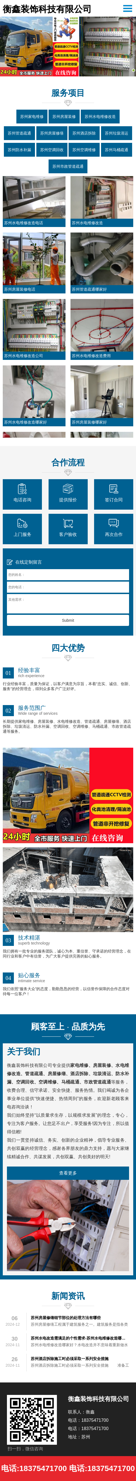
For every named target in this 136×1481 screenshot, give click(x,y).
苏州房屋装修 (64, 116)
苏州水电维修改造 (100, 116)
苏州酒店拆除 (84, 133)
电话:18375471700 (34, 1468)
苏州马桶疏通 (116, 150)
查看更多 (68, 1173)
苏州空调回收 (52, 150)
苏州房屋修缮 (52, 133)
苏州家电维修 (32, 116)
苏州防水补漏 (19, 150)
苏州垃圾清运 (116, 133)
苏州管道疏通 (19, 133)
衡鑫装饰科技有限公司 (47, 9)
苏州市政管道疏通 (68, 166)
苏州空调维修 (84, 150)
